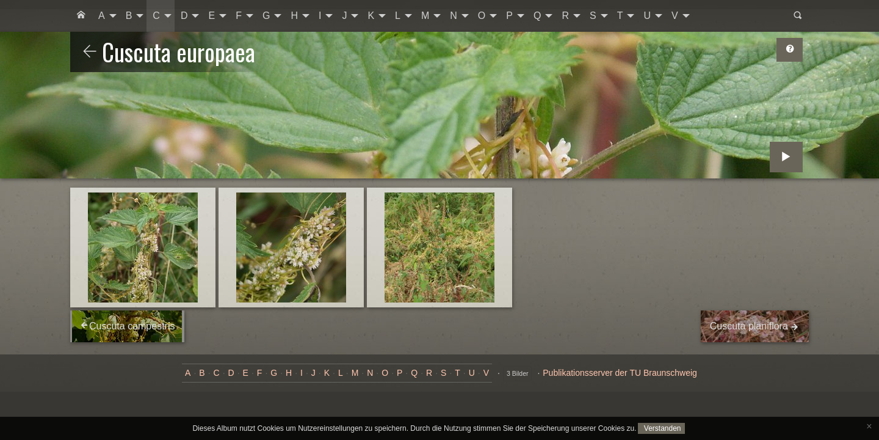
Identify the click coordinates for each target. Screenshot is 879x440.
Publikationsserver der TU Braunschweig (620, 373)
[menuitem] (81, 16)
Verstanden (661, 428)
